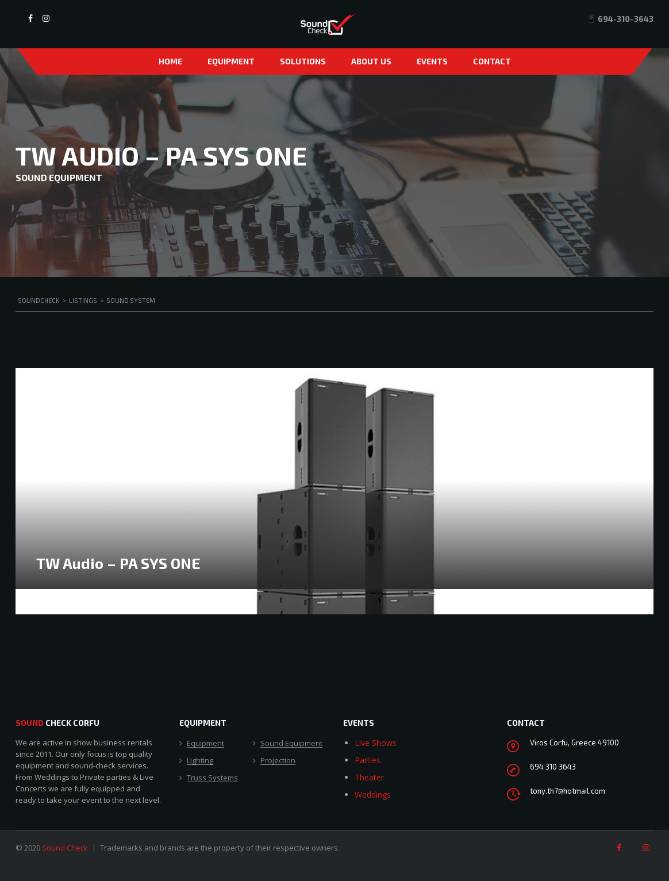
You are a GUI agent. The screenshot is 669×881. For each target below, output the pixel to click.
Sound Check (65, 847)
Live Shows (376, 742)
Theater (369, 777)
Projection (277, 761)
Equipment (231, 61)
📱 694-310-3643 (619, 19)
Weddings (373, 794)
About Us (371, 61)
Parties (367, 760)
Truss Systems (212, 778)
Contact (492, 61)
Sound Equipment (291, 744)
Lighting (200, 761)
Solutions (303, 61)
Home (170, 61)
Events (432, 61)
